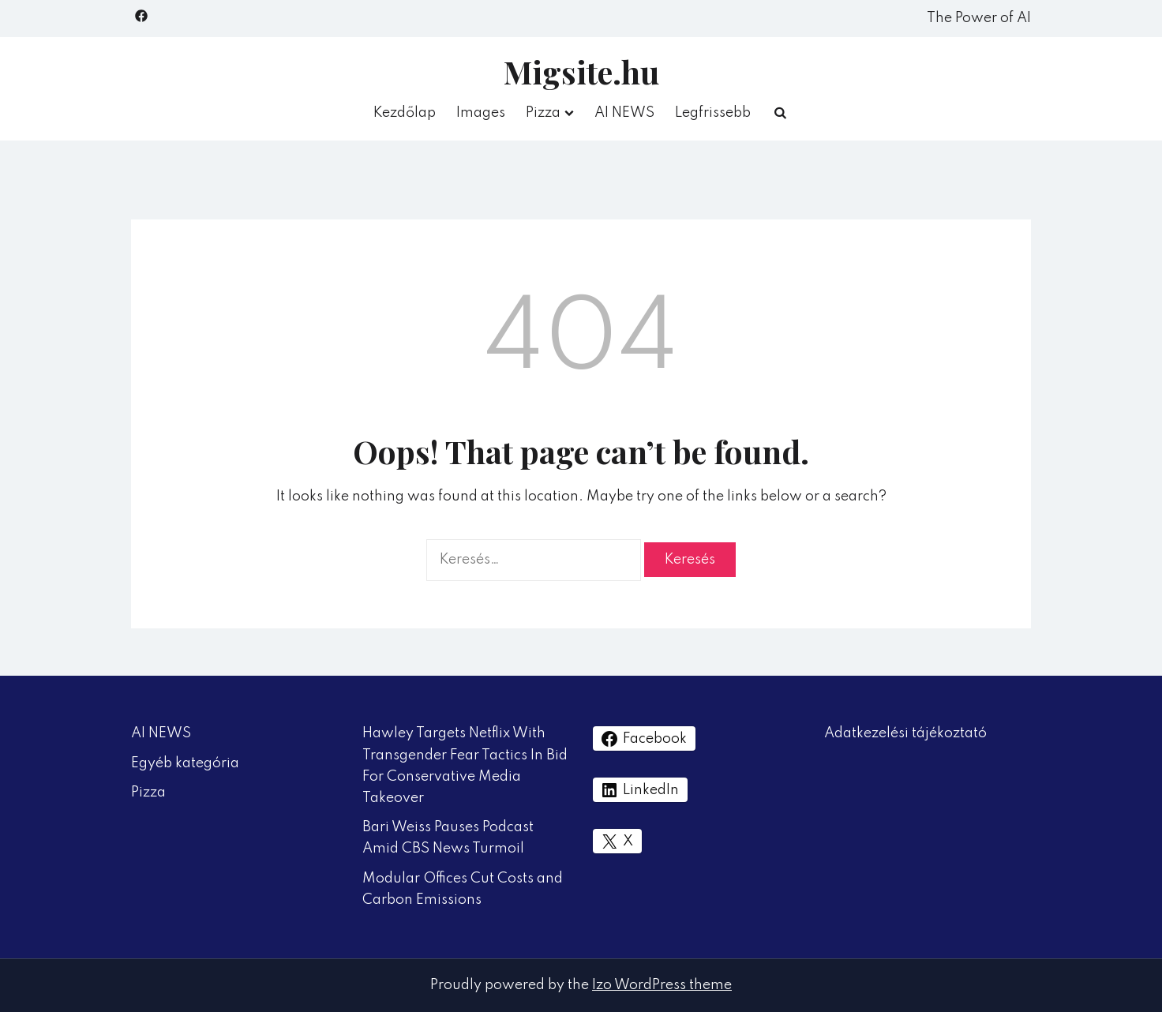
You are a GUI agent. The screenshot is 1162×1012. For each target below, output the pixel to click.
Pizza (543, 113)
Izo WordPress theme (662, 985)
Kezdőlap (404, 113)
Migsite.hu (581, 71)
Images (480, 113)
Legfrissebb (713, 113)
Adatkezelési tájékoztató (905, 733)
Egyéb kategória (185, 763)
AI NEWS (624, 113)
